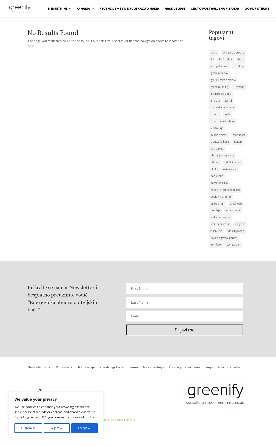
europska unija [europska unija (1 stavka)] (219, 66)
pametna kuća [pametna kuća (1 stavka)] (219, 183)
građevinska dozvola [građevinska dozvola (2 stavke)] (223, 80)
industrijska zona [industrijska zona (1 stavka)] (220, 94)
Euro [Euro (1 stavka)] (240, 59)
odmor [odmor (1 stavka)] (214, 162)
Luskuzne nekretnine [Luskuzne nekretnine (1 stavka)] (222, 121)
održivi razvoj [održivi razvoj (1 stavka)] (232, 162)
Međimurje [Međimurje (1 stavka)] (216, 128)
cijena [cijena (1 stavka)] (214, 52)
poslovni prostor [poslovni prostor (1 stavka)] (220, 197)
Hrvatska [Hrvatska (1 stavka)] (239, 87)
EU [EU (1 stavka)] (212, 59)
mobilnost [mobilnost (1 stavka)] (239, 135)
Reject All (56, 428)
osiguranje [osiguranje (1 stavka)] (229, 169)
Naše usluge (175, 9)
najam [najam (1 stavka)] (238, 141)
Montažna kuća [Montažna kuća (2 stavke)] (219, 141)
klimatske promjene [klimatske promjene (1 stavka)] (222, 107)
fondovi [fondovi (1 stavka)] (238, 66)
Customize (28, 428)
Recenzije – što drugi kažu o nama (129, 9)
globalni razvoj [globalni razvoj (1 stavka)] (219, 73)
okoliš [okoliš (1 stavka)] (214, 169)
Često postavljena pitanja (215, 9)
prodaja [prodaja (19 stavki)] (215, 210)
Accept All (84, 428)
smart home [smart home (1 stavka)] (233, 210)
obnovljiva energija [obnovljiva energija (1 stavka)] (222, 155)
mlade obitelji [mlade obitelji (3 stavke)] (218, 135)
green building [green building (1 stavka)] (219, 87)
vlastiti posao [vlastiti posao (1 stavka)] (236, 231)
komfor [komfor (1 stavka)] (215, 114)
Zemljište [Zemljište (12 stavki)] (216, 244)
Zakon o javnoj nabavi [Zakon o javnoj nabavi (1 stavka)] (223, 238)
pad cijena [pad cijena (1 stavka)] (216, 176)
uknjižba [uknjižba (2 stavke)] (240, 224)
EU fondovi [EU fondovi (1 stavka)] (225, 59)
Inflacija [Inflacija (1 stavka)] (215, 100)
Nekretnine (57, 9)
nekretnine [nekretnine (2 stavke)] (216, 148)
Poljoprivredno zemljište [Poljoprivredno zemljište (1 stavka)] (225, 190)
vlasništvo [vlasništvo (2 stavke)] (216, 231)
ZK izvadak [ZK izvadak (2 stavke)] (233, 244)
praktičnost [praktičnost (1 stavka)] (217, 203)
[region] (56, 414)
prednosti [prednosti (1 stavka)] (236, 203)
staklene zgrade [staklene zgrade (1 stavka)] (220, 217)
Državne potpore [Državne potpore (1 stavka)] (233, 52)
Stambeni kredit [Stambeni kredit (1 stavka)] (220, 224)
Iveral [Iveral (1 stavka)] (228, 100)
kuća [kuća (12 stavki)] (228, 114)
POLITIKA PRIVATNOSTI (118, 420)
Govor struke (257, 9)
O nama (83, 9)
